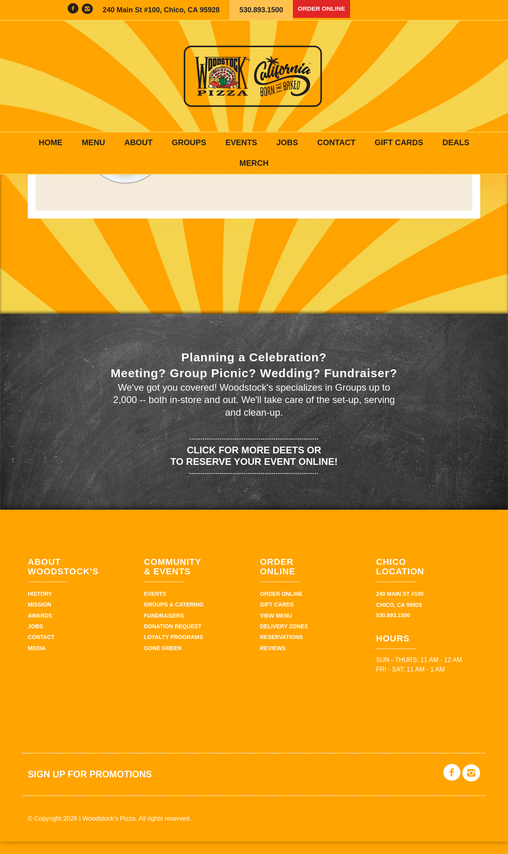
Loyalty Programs (173, 650)
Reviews (273, 660)
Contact (336, 142)
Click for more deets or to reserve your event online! (253, 468)
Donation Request (173, 638)
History (40, 606)
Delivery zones (284, 638)
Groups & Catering (174, 617)
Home (50, 142)
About (138, 142)
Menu (93, 142)
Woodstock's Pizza (254, 76)
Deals (456, 142)
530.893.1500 (261, 10)
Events (241, 142)
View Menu (276, 628)
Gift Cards (399, 142)
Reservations (281, 650)
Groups (189, 142)
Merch (253, 163)
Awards (40, 628)
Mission (39, 617)
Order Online (325, 10)
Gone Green (163, 660)
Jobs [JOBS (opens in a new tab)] (287, 142)
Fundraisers (164, 628)
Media (37, 660)
